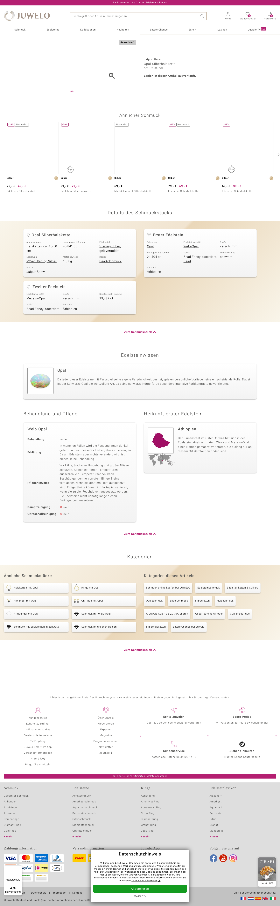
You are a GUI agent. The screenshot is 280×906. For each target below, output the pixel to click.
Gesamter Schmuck (16, 796)
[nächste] (278, 174)
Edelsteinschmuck (208, 607)
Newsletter (106, 747)
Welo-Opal (191, 265)
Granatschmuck (83, 831)
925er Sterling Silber (41, 280)
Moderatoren (106, 724)
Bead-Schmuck (110, 280)
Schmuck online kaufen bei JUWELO (168, 607)
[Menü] (19, 867)
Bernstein (216, 813)
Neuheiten (122, 30)
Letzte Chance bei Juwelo (189, 646)
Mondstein (216, 831)
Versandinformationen (38, 753)
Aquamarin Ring (151, 807)
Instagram (233, 858)
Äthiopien (154, 291)
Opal (150, 265)
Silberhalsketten (156, 646)
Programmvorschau (105, 741)
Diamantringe (12, 825)
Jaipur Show (35, 291)
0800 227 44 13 (186, 757)
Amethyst (216, 802)
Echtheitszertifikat (38, 724)
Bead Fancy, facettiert (42, 328)
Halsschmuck (225, 620)
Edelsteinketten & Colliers (242, 607)
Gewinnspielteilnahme (38, 735)
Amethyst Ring (150, 802)
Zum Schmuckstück (138, 352)
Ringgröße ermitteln (38, 764)
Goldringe (10, 831)
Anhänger (10, 802)
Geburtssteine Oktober (209, 633)
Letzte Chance (159, 30)
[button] (228, 16)
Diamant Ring (149, 819)
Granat (214, 825)
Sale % (193, 30)
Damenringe (11, 819)
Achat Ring (148, 796)
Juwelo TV (257, 29)
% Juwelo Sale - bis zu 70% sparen (167, 633)
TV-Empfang (38, 741)
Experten (106, 730)
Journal (104, 753)
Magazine (106, 735)
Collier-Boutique (240, 633)
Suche (202, 16)
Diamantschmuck (83, 825)
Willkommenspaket (38, 730)
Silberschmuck (179, 620)
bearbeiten (140, 896)
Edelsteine (52, 30)
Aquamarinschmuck (85, 807)
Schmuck (20, 30)
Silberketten (202, 620)
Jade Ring (147, 831)
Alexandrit (216, 796)
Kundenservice (38, 718)
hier (102, 875)
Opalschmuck (154, 620)
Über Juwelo (106, 718)
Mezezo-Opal (36, 318)
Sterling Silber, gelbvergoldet (110, 268)
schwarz (226, 276)
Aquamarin (216, 807)
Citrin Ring (147, 813)
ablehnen (175, 872)
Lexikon (222, 30)
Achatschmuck (82, 796)
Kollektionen (88, 30)
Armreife (9, 813)
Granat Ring (148, 825)
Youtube (223, 858)
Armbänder (11, 807)
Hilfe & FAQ (38, 759)
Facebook (213, 858)
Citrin (213, 819)
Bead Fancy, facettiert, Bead (200, 278)
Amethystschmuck (84, 802)
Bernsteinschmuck (84, 813)
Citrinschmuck (82, 819)
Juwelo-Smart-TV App (38, 747)
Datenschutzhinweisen (144, 880)
